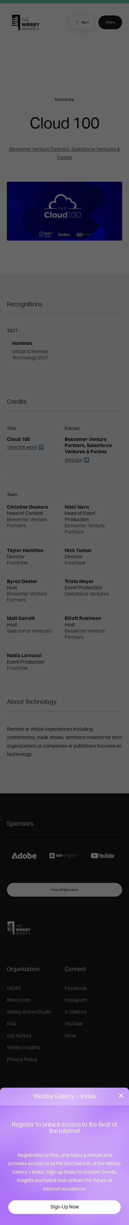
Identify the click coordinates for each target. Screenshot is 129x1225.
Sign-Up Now (65, 1207)
